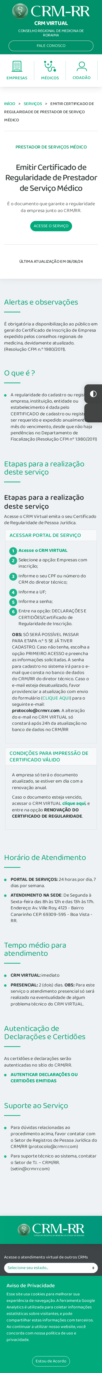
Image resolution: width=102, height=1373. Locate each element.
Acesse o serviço (51, 226)
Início (9, 103)
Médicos (50, 71)
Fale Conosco (51, 45)
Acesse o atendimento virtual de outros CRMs (46, 1257)
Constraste (93, 393)
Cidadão (82, 71)
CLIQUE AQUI (56, 698)
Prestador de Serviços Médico (51, 147)
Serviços (33, 103)
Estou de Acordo (51, 1361)
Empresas (17, 71)
